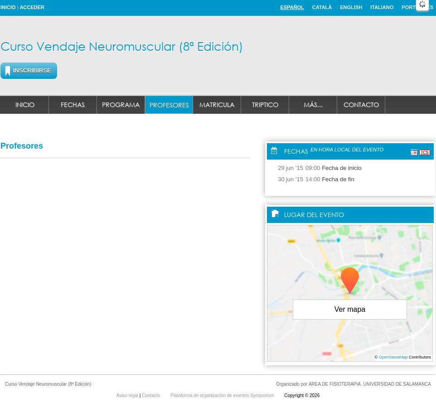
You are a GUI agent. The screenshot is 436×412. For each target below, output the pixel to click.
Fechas (73, 104)
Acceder (31, 7)
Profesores (169, 105)
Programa (121, 104)
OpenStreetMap (393, 357)
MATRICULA (216, 104)
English (351, 7)
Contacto (361, 104)
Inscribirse (32, 70)
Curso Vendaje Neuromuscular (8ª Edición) (121, 46)
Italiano (381, 7)
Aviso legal (128, 395)
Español (292, 7)
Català (322, 7)
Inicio (8, 7)
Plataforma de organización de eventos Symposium (222, 395)
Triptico (265, 104)
